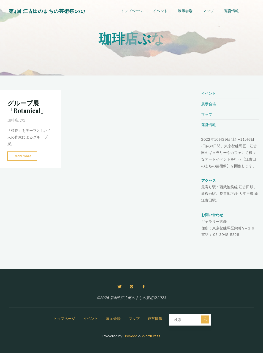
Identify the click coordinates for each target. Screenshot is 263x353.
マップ (206, 114)
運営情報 (208, 124)
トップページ (64, 318)
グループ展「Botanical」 (27, 107)
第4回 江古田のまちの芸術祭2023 (47, 11)
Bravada (129, 336)
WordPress (151, 336)
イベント (208, 93)
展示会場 (208, 104)
